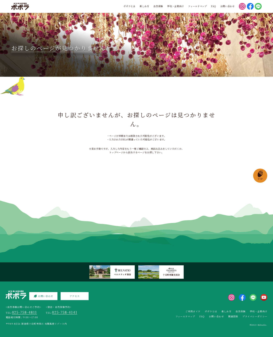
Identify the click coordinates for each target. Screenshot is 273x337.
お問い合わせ (227, 6)
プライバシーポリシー (254, 316)
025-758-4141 (64, 312)
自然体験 (158, 6)
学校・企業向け (175, 6)
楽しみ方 (144, 6)
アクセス (75, 296)
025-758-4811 (24, 312)
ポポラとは (129, 6)
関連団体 (233, 316)
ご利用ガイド (192, 311)
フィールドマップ (197, 6)
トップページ (116, 152)
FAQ (213, 6)
